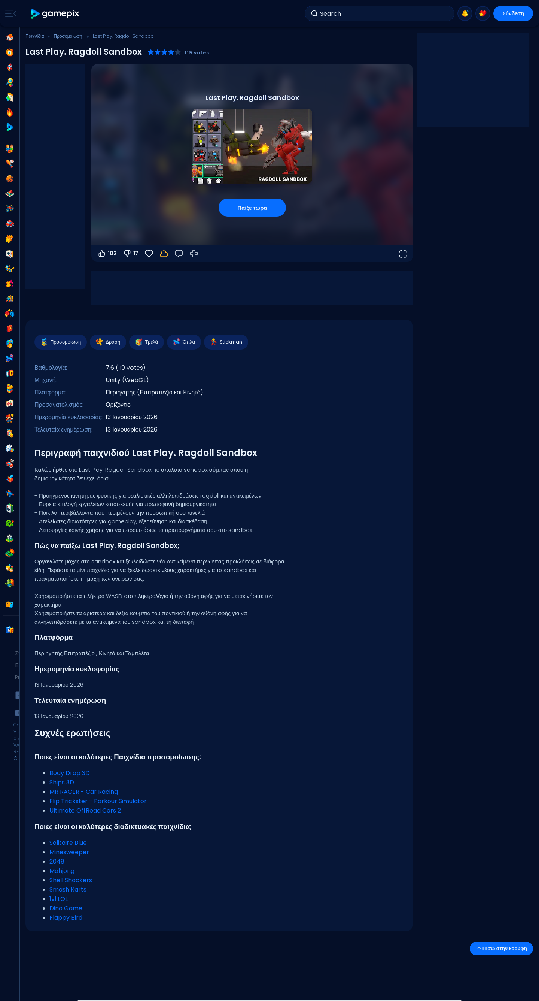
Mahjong (61, 871)
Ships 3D (61, 782)
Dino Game (65, 908)
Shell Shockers (70, 880)
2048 (56, 861)
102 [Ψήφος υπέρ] (107, 253)
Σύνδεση (513, 13)
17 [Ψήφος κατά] (130, 253)
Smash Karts (67, 889)
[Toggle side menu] (9, 13)
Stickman (225, 342)
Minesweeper (69, 852)
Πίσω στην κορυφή (501, 948)
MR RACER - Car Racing (83, 791)
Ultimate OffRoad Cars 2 (85, 810)
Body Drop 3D (69, 773)
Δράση (107, 342)
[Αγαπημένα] (148, 253)
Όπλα (183, 342)
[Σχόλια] (178, 253)
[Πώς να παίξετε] (193, 253)
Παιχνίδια (34, 36)
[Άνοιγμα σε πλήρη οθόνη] (402, 253)
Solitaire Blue (68, 842)
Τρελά (146, 342)
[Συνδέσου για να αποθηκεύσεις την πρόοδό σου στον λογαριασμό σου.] (163, 253)
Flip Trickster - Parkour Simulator (98, 801)
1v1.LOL (58, 899)
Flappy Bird (65, 917)
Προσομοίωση (68, 36)
